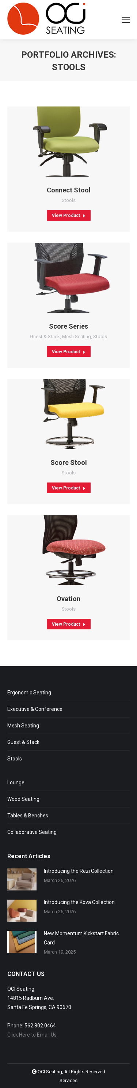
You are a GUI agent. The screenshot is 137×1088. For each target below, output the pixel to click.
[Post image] (22, 879)
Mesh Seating (76, 336)
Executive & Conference (34, 709)
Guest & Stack (45, 336)
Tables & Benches (27, 815)
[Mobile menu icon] (126, 20)
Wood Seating (23, 799)
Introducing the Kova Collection (79, 902)
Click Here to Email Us (32, 1035)
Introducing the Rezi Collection (79, 871)
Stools (69, 200)
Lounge (15, 782)
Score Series (68, 326)
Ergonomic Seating (29, 692)
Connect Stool (69, 190)
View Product (68, 215)
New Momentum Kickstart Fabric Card (81, 938)
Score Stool (68, 462)
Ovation (68, 599)
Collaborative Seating (32, 832)
